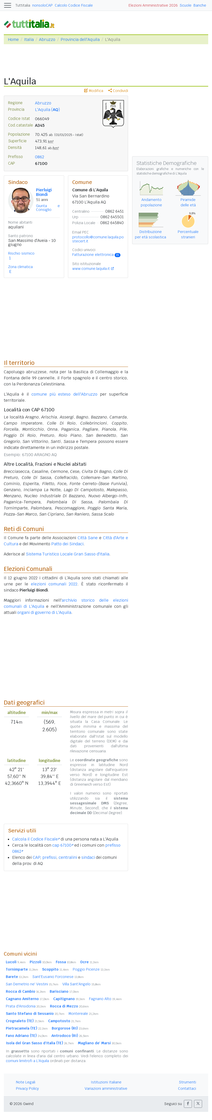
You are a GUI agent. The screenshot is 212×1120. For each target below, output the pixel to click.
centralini (68, 857)
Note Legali (25, 1082)
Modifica (93, 90)
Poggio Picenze (91, 969)
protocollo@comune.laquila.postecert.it (98, 239)
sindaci (88, 857)
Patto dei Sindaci (67, 544)
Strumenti (187, 1082)
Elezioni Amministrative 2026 (153, 5)
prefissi (49, 857)
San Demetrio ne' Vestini (32, 984)
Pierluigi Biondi (44, 192)
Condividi (118, 90)
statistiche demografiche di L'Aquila (161, 174)
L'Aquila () (47, 109)
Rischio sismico (21, 253)
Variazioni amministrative (106, 1088)
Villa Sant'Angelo (81, 984)
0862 (39, 157)
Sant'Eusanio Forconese (58, 976)
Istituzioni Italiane (106, 1082)
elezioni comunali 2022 (54, 584)
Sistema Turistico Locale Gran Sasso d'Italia (67, 554)
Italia (29, 39)
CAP (36, 857)
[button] (188, 1104)
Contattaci (187, 1088)
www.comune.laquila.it (91, 268)
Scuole (185, 5)
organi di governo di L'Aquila (44, 612)
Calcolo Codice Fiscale (74, 5)
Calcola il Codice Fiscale (36, 839)
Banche (199, 5)
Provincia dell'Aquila (80, 39)
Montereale (83, 1013)
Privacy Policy (27, 1088)
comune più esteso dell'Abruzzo (64, 394)
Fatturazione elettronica (96, 254)
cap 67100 (62, 845)
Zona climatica (20, 267)
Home (13, 39)
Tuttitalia (22, 5)
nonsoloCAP (42, 5)
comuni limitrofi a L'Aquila (27, 1061)
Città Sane (88, 537)
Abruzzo (47, 39)
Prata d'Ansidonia (26, 1006)
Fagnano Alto (105, 999)
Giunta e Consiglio (48, 208)
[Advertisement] (66, 910)
